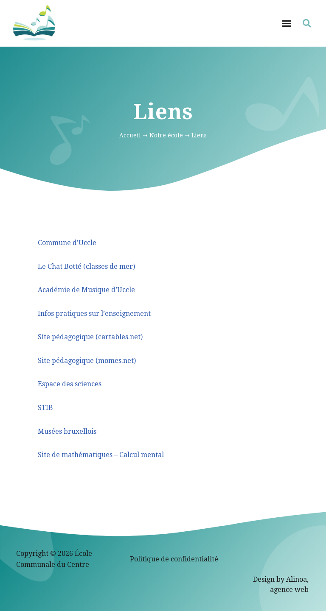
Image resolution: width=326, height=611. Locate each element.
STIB (45, 408)
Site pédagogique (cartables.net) (90, 337)
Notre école (166, 135)
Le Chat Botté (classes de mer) (86, 266)
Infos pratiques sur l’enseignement (94, 314)
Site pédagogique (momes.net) (87, 361)
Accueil (130, 135)
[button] (286, 23)
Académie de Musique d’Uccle (86, 290)
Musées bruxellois (67, 431)
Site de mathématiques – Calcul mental (101, 455)
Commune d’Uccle (67, 243)
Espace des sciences (69, 384)
